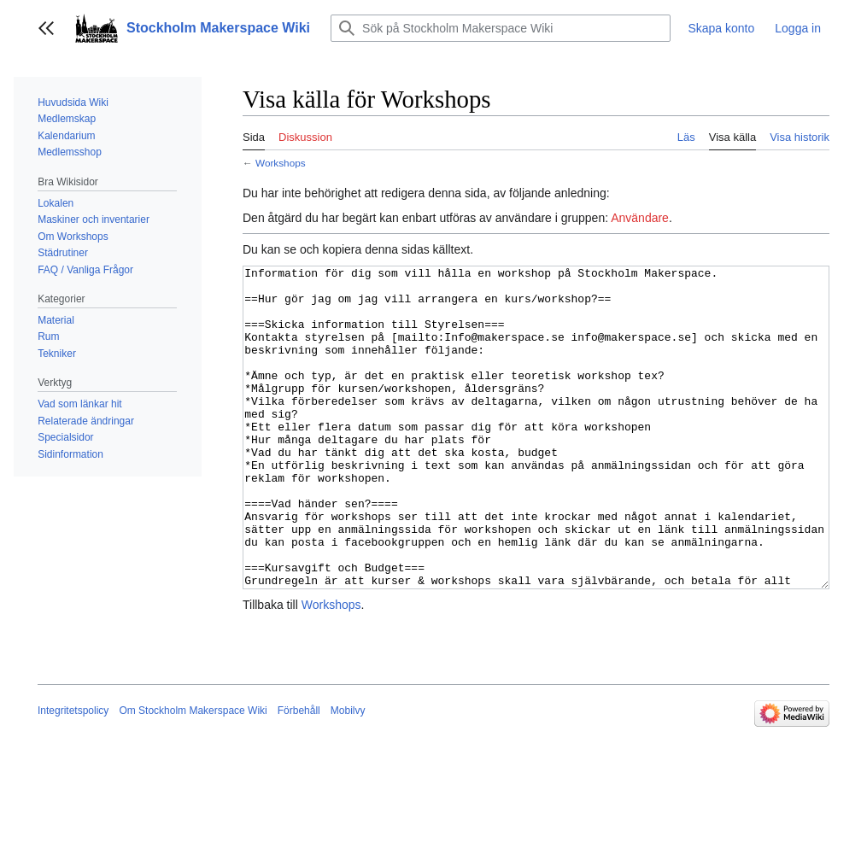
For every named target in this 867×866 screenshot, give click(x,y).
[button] (46, 28)
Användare (640, 218)
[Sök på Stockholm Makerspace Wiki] (501, 28)
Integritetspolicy (73, 775)
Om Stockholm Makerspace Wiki (193, 775)
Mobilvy (348, 775)
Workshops (280, 162)
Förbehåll (299, 775)
